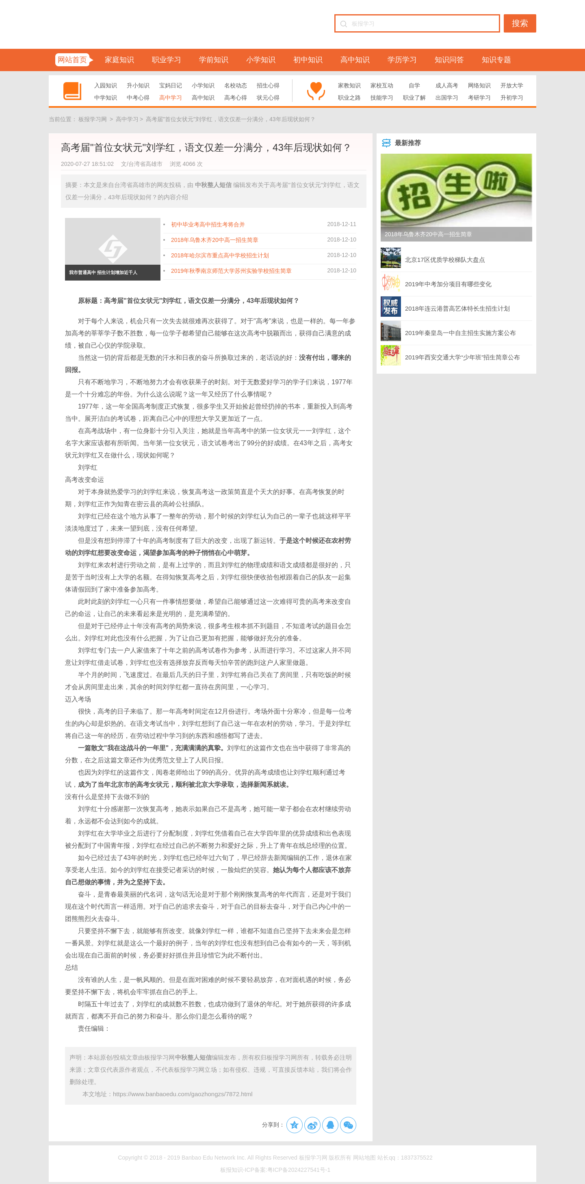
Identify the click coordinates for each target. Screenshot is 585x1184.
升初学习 (511, 97)
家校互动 (381, 85)
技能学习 (381, 97)
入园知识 (105, 85)
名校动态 (235, 85)
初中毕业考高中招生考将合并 (208, 224)
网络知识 (479, 85)
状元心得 (268, 97)
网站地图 (364, 1157)
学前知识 (213, 60)
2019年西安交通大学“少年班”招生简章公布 (450, 355)
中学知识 (105, 97)
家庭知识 (119, 60)
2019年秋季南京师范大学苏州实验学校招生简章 (231, 271)
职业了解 (414, 97)
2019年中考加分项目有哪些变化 (436, 282)
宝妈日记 (170, 85)
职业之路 (349, 97)
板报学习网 (92, 119)
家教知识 (349, 85)
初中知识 (308, 60)
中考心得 (138, 97)
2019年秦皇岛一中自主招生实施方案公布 (448, 331)
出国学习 (447, 97)
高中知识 (355, 60)
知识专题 (496, 60)
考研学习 (479, 97)
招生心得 (268, 85)
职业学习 (166, 60)
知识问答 (449, 60)
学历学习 (402, 60)
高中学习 (170, 97)
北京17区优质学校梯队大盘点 (433, 258)
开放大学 (511, 85)
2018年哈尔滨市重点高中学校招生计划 (220, 255)
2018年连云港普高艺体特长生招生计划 (445, 306)
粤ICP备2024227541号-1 (299, 1170)
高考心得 (235, 97)
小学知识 (260, 60)
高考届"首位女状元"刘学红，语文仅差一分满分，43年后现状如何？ (231, 119)
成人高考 (447, 85)
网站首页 (72, 60)
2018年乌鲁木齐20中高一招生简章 (214, 240)
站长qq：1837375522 (404, 1157)
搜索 (520, 23)
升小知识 (138, 85)
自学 (414, 85)
